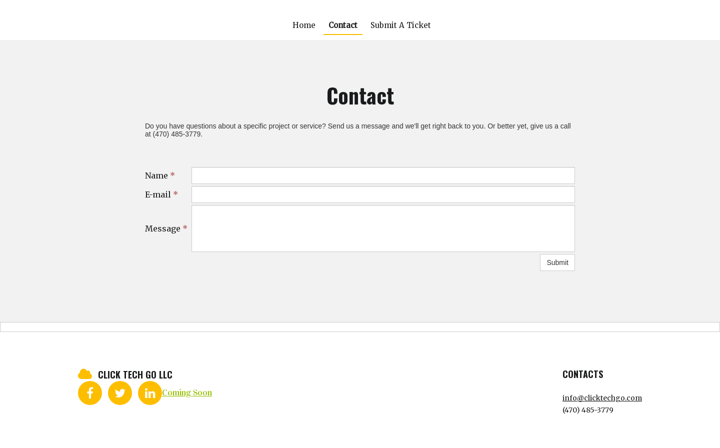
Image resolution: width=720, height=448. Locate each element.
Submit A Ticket (400, 25)
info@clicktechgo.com (602, 398)
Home (304, 25)
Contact (343, 25)
